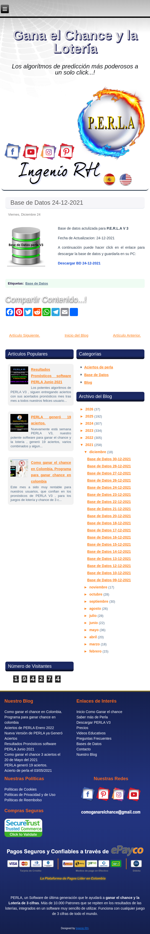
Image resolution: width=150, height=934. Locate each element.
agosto (95, 608)
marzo (95, 644)
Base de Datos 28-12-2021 (109, 466)
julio (93, 616)
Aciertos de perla (98, 367)
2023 (89, 430)
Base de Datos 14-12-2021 (109, 552)
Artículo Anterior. (127, 335)
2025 (89, 416)
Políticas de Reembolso (23, 800)
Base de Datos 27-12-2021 (109, 473)
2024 (89, 423)
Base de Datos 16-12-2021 (109, 537)
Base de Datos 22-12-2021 (109, 502)
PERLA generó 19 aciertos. (25, 765)
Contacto (83, 749)
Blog (88, 382)
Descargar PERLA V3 (93, 722)
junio (94, 623)
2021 (89, 445)
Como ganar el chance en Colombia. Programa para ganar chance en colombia (33, 717)
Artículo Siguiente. (24, 335)
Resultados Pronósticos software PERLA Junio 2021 (51, 375)
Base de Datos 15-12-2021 (109, 544)
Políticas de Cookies (20, 789)
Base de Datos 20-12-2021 (109, 516)
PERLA (16, 898)
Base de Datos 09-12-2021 (109, 580)
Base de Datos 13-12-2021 (109, 559)
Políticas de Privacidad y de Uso (29, 795)
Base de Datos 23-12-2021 (109, 495)
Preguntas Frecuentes (93, 738)
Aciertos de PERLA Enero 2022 (29, 728)
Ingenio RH (82, 928)
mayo (94, 630)
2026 (89, 409)
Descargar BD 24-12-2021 (79, 263)
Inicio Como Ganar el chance (99, 712)
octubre (96, 594)
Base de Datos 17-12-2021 (109, 530)
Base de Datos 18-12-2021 (109, 523)
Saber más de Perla (92, 717)
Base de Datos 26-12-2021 (109, 480)
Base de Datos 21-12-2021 (109, 509)
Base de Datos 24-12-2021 (46, 202)
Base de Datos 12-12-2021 (109, 566)
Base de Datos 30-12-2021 (109, 459)
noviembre (98, 587)
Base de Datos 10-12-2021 (109, 573)
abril (93, 637)
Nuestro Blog (86, 754)
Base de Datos (36, 283)
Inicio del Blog (76, 335)
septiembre (99, 601)
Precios (82, 728)
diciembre (98, 452)
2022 (89, 438)
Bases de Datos (89, 744)
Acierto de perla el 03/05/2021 (28, 770)
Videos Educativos (91, 733)
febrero (96, 651)
